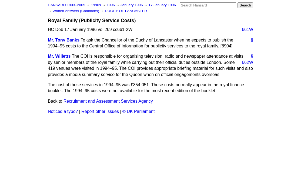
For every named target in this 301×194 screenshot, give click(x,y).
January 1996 (132, 5)
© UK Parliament (138, 111)
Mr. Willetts (59, 56)
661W (247, 29)
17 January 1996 (162, 5)
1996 (111, 5)
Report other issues (100, 111)
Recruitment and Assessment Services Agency (108, 101)
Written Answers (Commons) (76, 11)
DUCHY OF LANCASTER (126, 11)
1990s (96, 5)
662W (247, 62)
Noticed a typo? (63, 111)
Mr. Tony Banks (63, 40)
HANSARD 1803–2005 (66, 5)
